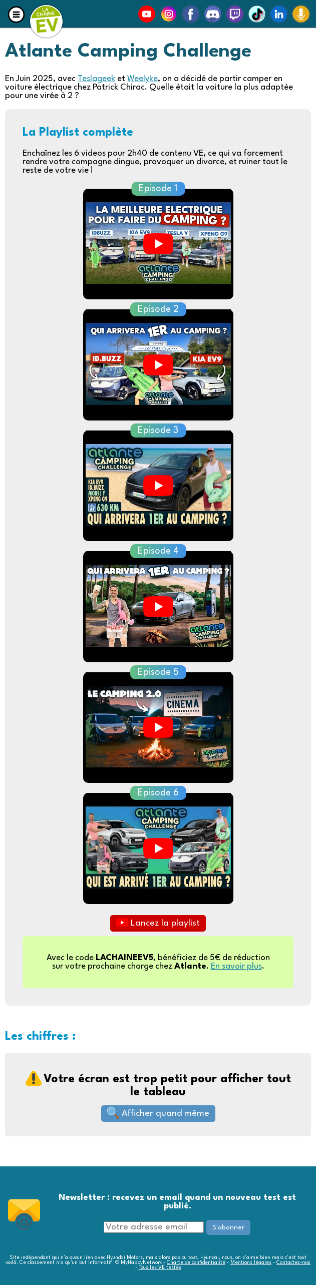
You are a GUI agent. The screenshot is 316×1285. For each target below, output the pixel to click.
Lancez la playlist (158, 923)
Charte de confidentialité (196, 1262)
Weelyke (142, 79)
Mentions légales (250, 1262)
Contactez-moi (293, 1262)
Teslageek (96, 79)
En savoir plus (236, 966)
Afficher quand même (158, 1113)
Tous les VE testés (160, 1267)
